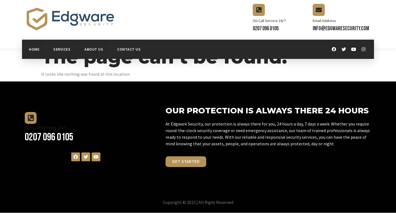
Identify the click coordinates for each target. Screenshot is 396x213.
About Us (93, 49)
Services (61, 49)
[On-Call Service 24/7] (259, 10)
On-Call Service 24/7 (269, 20)
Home (34, 49)
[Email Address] (319, 10)
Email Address (324, 20)
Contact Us (129, 49)
